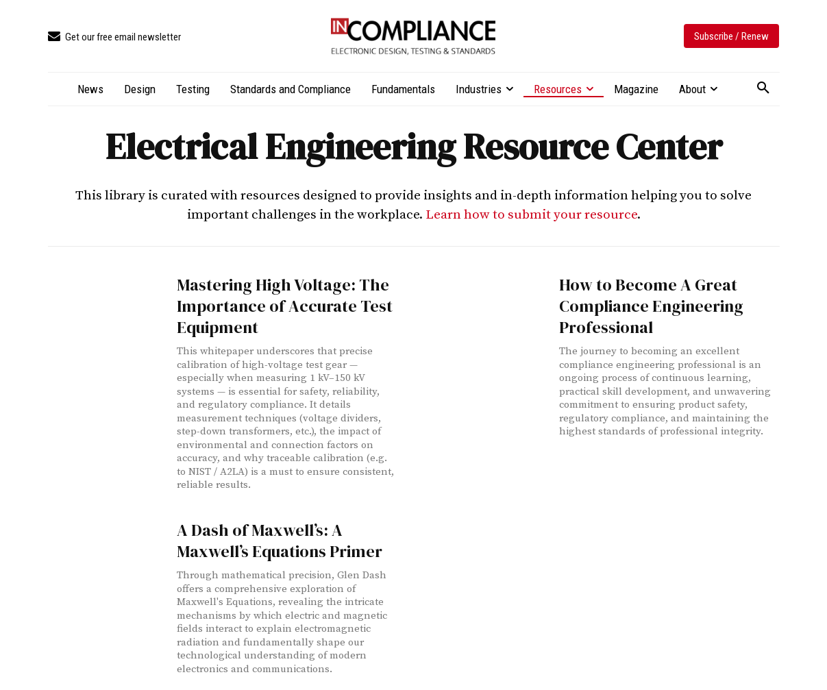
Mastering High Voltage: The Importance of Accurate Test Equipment (271, 302)
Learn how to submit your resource (531, 215)
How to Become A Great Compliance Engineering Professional (638, 302)
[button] (763, 88)
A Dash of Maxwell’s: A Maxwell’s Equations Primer (282, 529)
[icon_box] (114, 37)
